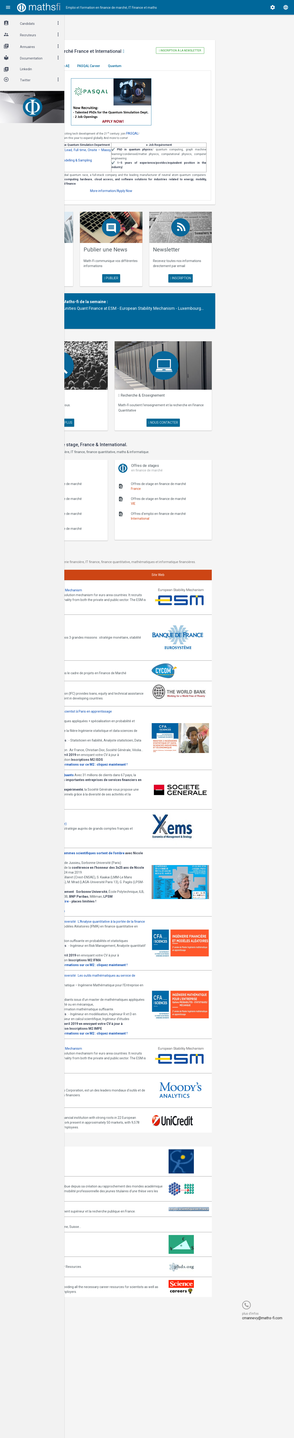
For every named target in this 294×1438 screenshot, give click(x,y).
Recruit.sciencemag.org (98, 1390)
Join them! (119, 633)
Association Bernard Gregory (101, 1280)
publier (152, 294)
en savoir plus (100, 293)
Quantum (182, 71)
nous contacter (191, 425)
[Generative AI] (126, 71)
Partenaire (111, 318)
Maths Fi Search (110, 408)
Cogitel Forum (109, 1426)
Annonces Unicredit (95, 1206)
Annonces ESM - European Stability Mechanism (115, 614)
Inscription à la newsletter (205, 50)
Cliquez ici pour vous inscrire (101, 967)
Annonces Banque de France (101, 651)
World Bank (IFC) (93, 704)
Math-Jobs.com (92, 1330)
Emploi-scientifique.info (98, 1309)
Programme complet (96, 972)
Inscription (203, 293)
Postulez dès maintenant (99, 846)
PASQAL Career (156, 71)
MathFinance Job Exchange (101, 1350)
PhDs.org (87, 1370)
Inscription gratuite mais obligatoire (108, 962)
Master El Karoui (94, 71)
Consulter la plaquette (98, 796)
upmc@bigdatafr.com (113, 787)
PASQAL (200, 138)
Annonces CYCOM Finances (101, 684)
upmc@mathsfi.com (112, 1031)
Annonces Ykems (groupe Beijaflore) (107, 865)
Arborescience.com (95, 1259)
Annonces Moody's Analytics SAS (105, 1180)
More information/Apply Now (152, 210)
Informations (123, 972)
